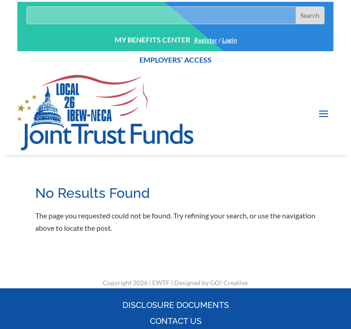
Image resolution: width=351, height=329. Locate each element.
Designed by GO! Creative (211, 283)
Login (229, 40)
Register (205, 40)
